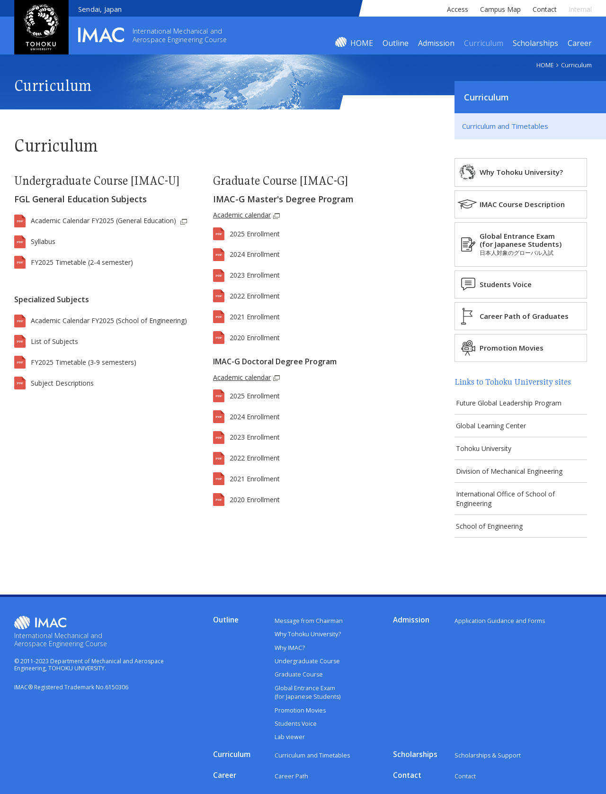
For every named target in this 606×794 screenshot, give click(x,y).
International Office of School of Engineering (508, 504)
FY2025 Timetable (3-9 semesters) (83, 362)
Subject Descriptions (62, 383)
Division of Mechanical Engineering (512, 475)
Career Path (292, 780)
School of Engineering (492, 532)
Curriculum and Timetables (505, 126)
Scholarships (535, 43)
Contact (545, 9)
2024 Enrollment (255, 254)
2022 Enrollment (255, 295)
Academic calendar (245, 214)
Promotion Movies (518, 347)
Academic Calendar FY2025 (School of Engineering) (109, 320)
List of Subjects (54, 341)
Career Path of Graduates (530, 316)
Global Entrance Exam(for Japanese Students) (527, 244)
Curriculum (483, 43)
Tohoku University (487, 451)
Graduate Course (300, 681)
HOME (361, 43)
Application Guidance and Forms (500, 628)
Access (457, 9)
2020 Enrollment (255, 337)
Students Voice (512, 284)
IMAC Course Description (528, 204)
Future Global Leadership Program (512, 403)
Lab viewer (290, 744)
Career (580, 43)
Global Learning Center (494, 427)
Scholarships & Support (488, 762)
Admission (436, 43)
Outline (396, 43)
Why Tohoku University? (527, 172)
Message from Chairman (310, 628)
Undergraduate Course (308, 668)
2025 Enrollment (255, 233)
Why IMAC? (290, 654)
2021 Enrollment (255, 316)
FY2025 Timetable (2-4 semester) (82, 262)
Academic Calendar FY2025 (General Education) (104, 220)
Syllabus (43, 241)
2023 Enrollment (255, 275)
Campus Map (500, 9)
